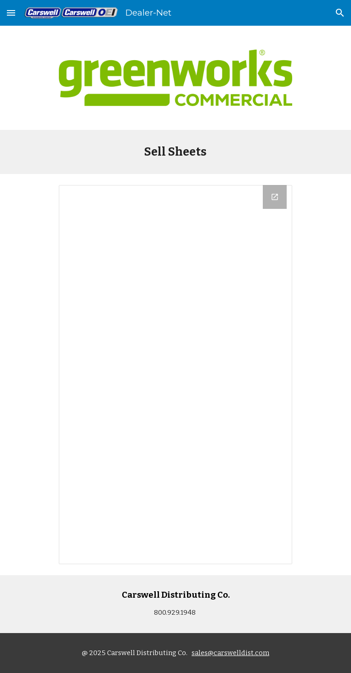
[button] (11, 12)
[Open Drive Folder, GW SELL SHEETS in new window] (275, 197)
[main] (175, 152)
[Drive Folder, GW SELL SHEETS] (175, 374)
